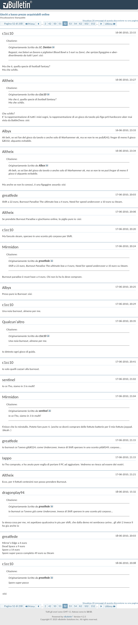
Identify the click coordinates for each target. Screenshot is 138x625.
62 (80, 23)
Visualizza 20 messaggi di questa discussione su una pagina (110, 20)
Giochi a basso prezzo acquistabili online (24, 14)
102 (86, 23)
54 (75, 23)
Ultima (110, 23)
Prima (30, 23)
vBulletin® (68, 616)
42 (49, 23)
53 (70, 23)
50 (55, 23)
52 (65, 23)
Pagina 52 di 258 (13, 23)
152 (93, 23)
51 (60, 23)
